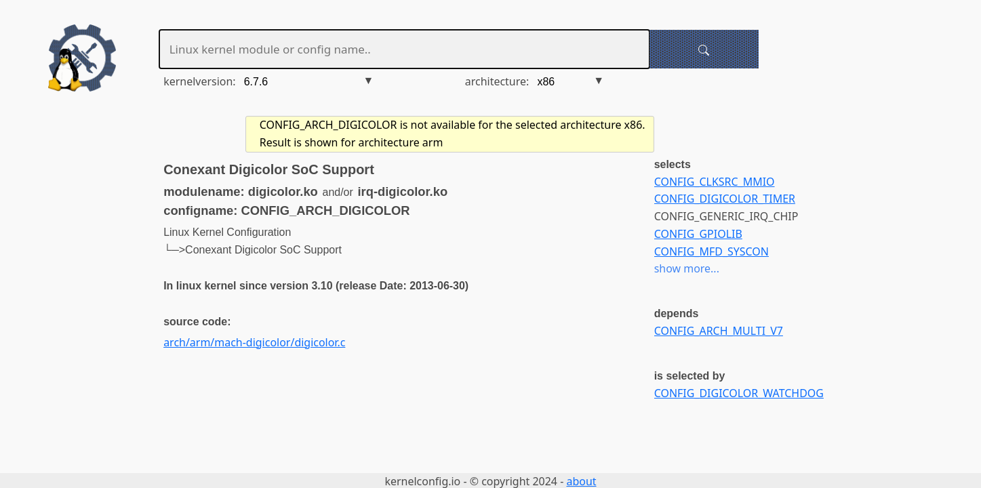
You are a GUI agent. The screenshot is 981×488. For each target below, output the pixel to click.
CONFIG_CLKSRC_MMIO (714, 181)
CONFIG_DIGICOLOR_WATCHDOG (739, 393)
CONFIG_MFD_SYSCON (711, 251)
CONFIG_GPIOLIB (698, 233)
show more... (686, 268)
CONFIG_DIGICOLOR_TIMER (724, 198)
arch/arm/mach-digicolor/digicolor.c (254, 342)
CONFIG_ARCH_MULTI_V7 (718, 330)
